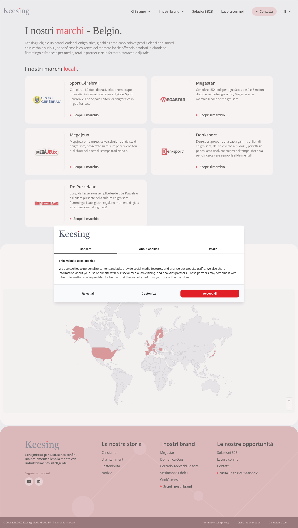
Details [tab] (212, 249)
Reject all (88, 293)
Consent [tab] (85, 249)
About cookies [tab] (149, 249)
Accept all (210, 293)
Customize (149, 293)
